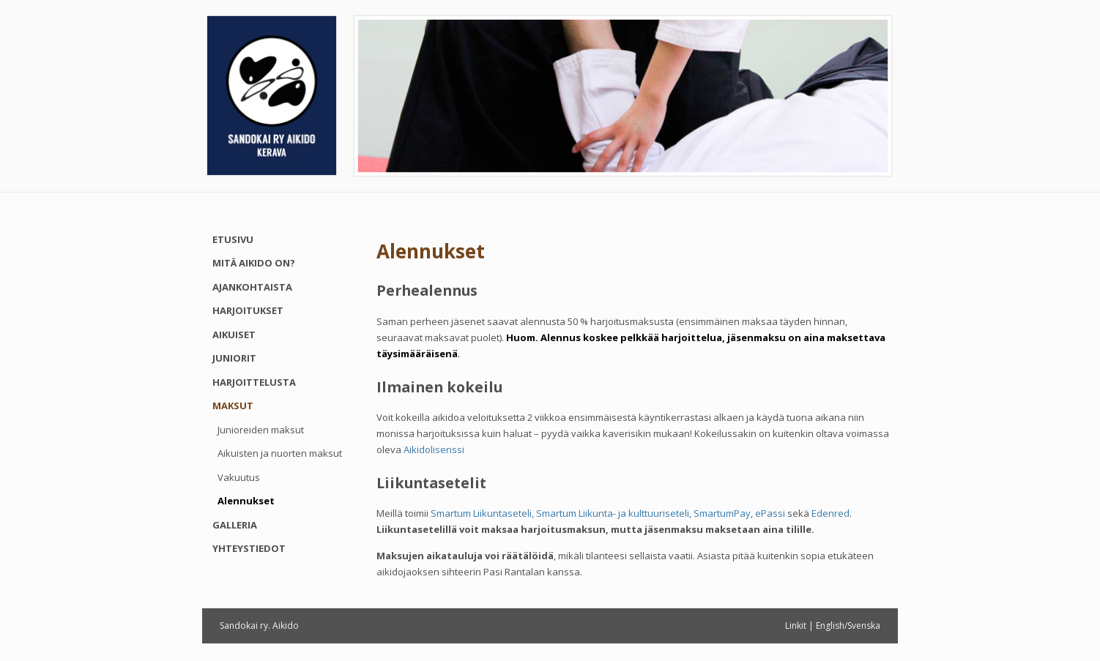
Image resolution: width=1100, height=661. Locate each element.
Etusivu (232, 239)
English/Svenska (848, 625)
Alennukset (246, 500)
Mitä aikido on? (253, 262)
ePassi (770, 513)
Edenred (830, 513)
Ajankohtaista (252, 287)
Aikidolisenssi (434, 449)
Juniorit (234, 358)
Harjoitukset (247, 310)
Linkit (795, 625)
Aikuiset (234, 334)
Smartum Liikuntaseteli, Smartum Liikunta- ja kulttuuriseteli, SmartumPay (591, 513)
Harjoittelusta (254, 382)
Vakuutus (239, 477)
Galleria (234, 524)
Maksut (232, 405)
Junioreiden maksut (261, 429)
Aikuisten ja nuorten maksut (280, 453)
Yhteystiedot (249, 548)
